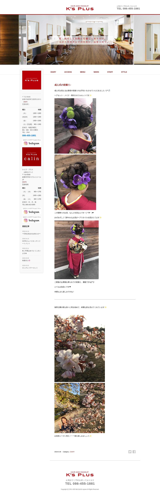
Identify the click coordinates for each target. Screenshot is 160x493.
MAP (25, 102)
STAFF (110, 72)
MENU (82, 72)
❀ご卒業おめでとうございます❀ (31, 251)
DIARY (53, 72)
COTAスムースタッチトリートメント (31, 241)
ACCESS (68, 72)
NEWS (96, 72)
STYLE (124, 72)
